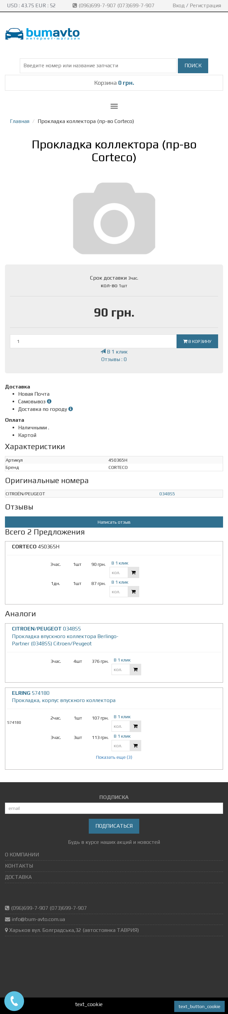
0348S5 (167, 493)
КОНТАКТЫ (19, 866)
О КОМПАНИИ (22, 854)
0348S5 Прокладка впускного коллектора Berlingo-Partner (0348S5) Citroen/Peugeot (65, 636)
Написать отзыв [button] (114, 522)
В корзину (197, 341)
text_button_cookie (199, 1006)
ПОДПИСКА (114, 797)
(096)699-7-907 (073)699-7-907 (114, 5)
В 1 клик (114, 352)
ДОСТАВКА (18, 877)
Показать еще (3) (114, 757)
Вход (179, 5)
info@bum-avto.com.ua (38, 919)
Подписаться (114, 826)
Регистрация (205, 5)
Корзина (114, 82)
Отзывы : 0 (114, 359)
